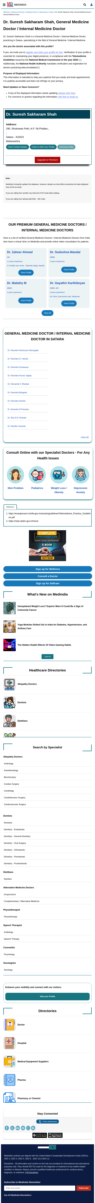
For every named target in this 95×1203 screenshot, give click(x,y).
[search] (43, 1147)
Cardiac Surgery (11, 784)
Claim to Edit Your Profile (43, 147)
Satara (51, 12)
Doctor (21, 1024)
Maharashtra (43, 12)
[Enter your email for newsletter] (39, 1188)
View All (47, 313)
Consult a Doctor (48, 576)
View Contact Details (17, 147)
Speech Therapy (11, 939)
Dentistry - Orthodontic (14, 850)
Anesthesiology (11, 770)
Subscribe (83, 1188)
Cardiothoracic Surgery (14, 797)
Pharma (22, 1080)
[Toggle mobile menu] (3, 4)
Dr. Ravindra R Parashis (18, 409)
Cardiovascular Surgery (15, 804)
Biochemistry (10, 777)
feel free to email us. (68, 97)
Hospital (22, 1043)
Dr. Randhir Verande (17, 426)
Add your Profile (47, 996)
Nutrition (8, 879)
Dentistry (8, 823)
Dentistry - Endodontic (14, 829)
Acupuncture (10, 894)
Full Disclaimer (31, 1172)
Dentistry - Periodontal (14, 857)
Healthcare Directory (17, 12)
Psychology (9, 954)
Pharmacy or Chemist (29, 1098)
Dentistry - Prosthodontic (15, 863)
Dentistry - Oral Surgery (15, 843)
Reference (10, 507)
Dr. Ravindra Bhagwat (17, 392)
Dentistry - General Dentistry (17, 836)
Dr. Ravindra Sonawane (18, 367)
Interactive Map (66, 147)
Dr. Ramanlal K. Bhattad (18, 384)
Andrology (8, 763)
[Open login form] (91, 4)
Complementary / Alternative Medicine (21, 901)
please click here (67, 93)
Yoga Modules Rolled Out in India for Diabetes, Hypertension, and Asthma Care (52, 626)
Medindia (6, 12)
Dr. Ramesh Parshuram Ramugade (23, 350)
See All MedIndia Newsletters (17, 1195)
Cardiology (9, 791)
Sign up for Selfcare (47, 583)
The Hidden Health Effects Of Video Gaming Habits (44, 645)
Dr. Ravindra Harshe (17, 401)
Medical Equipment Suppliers (33, 1061)
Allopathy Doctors (32, 12)
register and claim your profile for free (44, 52)
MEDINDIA (16, 4)
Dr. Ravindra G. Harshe (18, 359)
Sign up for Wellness (48, 569)
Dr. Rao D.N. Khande (17, 418)
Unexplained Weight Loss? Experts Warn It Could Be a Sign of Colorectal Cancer (50, 608)
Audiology (8, 932)
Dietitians (23, 721)
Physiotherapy (10, 917)
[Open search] (84, 4)
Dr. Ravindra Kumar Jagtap (20, 376)
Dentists (22, 702)
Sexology (8, 970)
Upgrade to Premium (47, 160)
